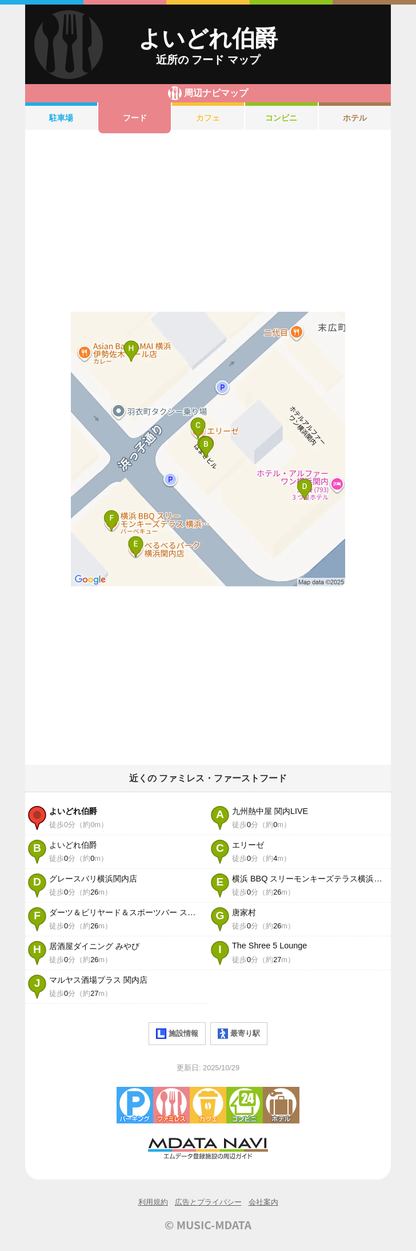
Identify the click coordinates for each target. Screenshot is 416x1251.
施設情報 (177, 1033)
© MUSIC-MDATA (208, 1225)
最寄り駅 (239, 1033)
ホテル (355, 117)
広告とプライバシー (208, 1202)
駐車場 (61, 117)
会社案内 (263, 1202)
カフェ (208, 117)
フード (135, 117)
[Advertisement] (208, 222)
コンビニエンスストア (244, 1105)
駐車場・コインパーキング (135, 1105)
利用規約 (153, 1202)
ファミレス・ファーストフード (171, 1105)
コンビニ (281, 117)
